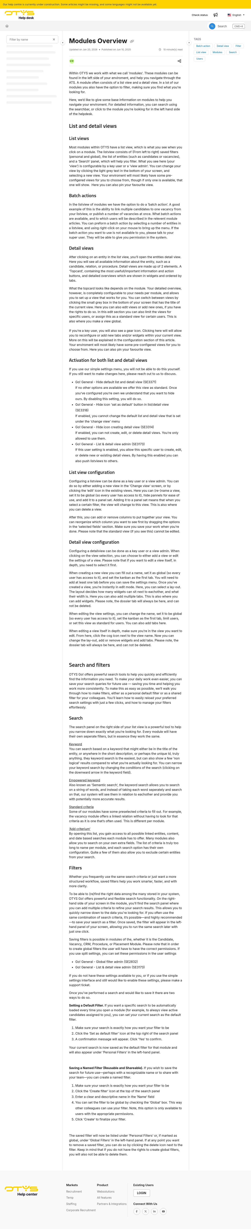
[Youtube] (163, 1211)
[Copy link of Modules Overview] (132, 41)
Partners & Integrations (111, 1203)
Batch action (203, 45)
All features (104, 1197)
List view (201, 52)
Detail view (223, 45)
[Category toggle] (62, 42)
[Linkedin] (154, 1211)
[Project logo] (19, 15)
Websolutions (105, 1191)
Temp (70, 1197)
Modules (217, 52)
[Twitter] (145, 1211)
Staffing (71, 1203)
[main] (126, 601)
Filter (238, 45)
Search (233, 52)
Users (199, 58)
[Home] (6, 26)
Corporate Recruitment (81, 1210)
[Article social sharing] (179, 61)
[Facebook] (136, 1211)
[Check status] (200, 15)
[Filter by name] (32, 39)
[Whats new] (215, 15)
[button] (226, 26)
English (234, 14)
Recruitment (74, 1191)
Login (141, 1193)
